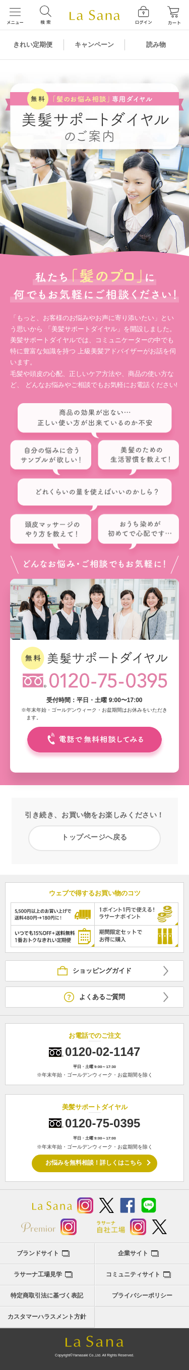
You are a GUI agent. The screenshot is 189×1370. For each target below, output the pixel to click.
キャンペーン (94, 44)
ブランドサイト (38, 1253)
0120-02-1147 (102, 1051)
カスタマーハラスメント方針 (47, 1316)
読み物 (156, 44)
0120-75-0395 (102, 1123)
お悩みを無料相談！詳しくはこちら (93, 1162)
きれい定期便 (32, 44)
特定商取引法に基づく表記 (47, 1295)
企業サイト (133, 1253)
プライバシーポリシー (142, 1295)
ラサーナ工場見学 (38, 1274)
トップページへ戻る (94, 837)
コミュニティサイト (133, 1274)
